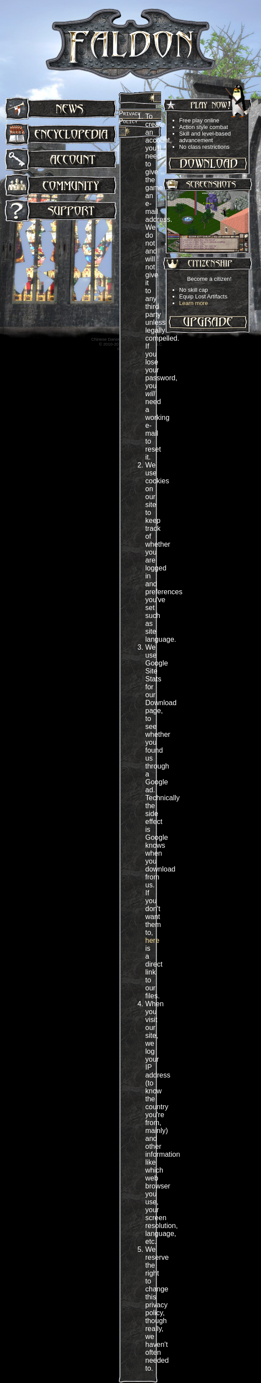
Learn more (193, 303)
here (152, 940)
